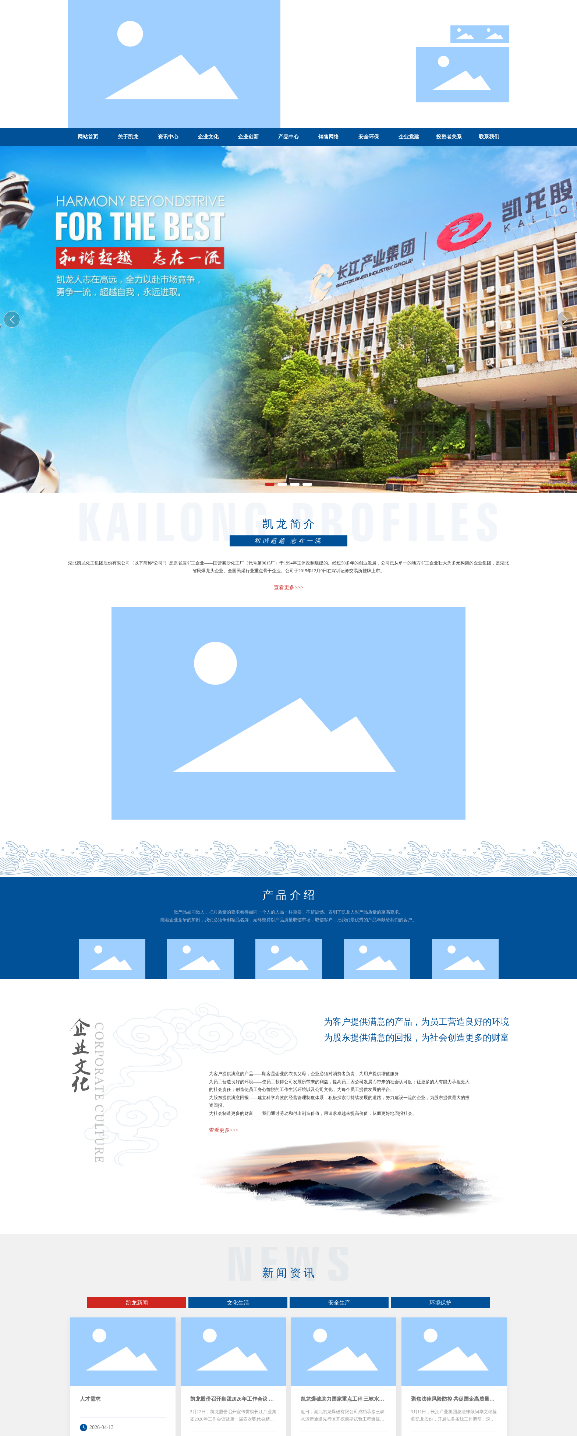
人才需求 (90, 1399)
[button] (270, 484)
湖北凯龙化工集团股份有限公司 (288, 317)
